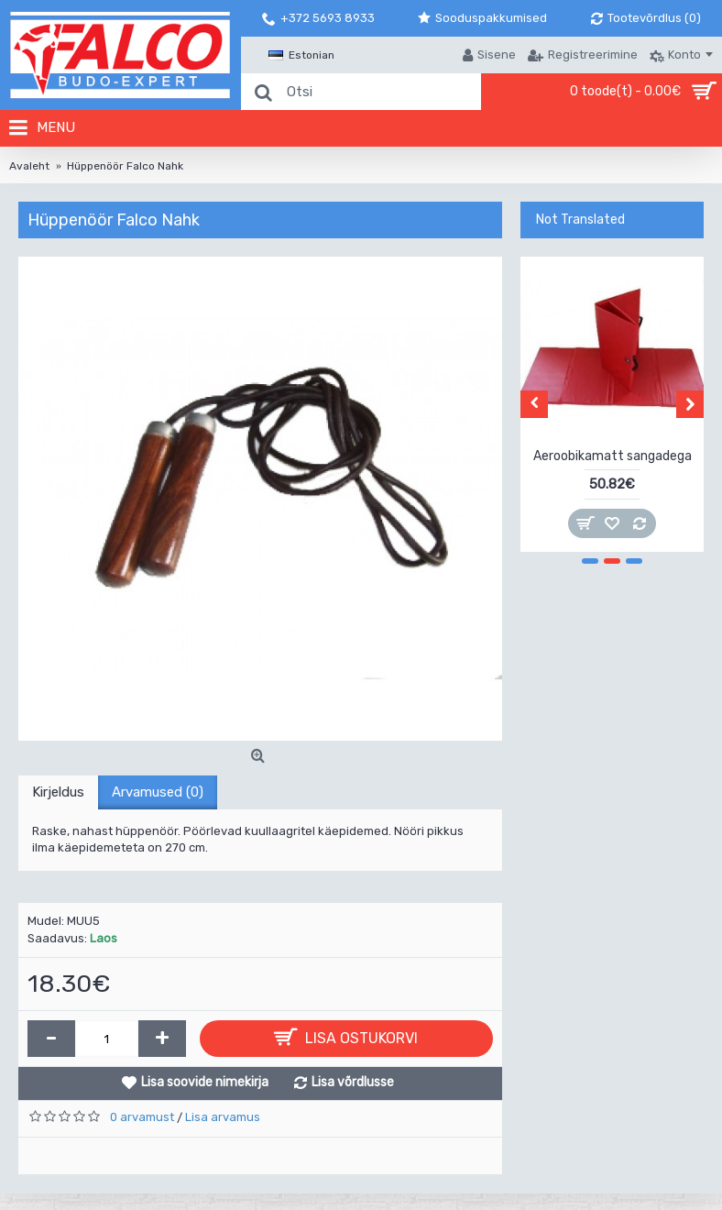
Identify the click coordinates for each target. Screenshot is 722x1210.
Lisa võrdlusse (353, 1082)
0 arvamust (142, 1117)
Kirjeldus (58, 792)
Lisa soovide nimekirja (204, 1082)
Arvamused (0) (157, 792)
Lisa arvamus (222, 1117)
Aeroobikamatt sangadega (612, 456)
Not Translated (580, 219)
